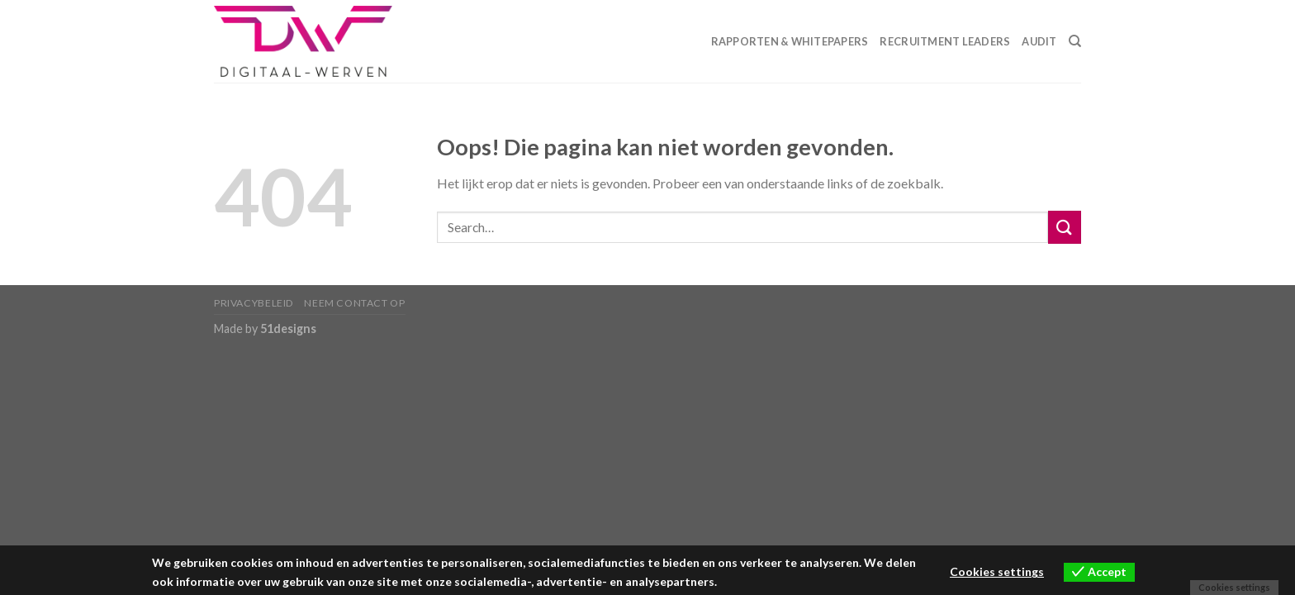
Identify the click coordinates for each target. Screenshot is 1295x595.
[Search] (1075, 41)
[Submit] (1064, 227)
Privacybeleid (254, 303)
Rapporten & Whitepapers (790, 41)
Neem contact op (354, 303)
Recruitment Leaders (945, 41)
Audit (1039, 41)
